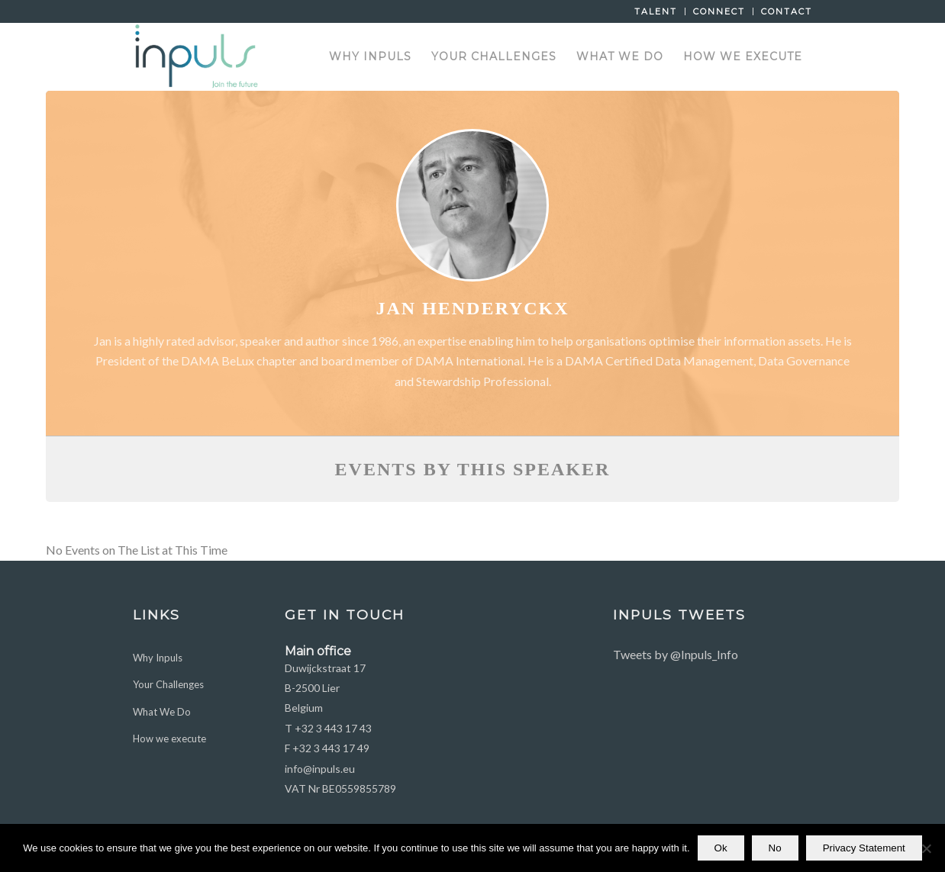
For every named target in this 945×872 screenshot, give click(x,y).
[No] (926, 850)
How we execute (169, 738)
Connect (719, 11)
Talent (655, 11)
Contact (786, 11)
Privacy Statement (864, 849)
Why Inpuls (157, 658)
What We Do (162, 712)
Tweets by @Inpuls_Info (675, 654)
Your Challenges (168, 684)
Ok (720, 849)
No (775, 849)
